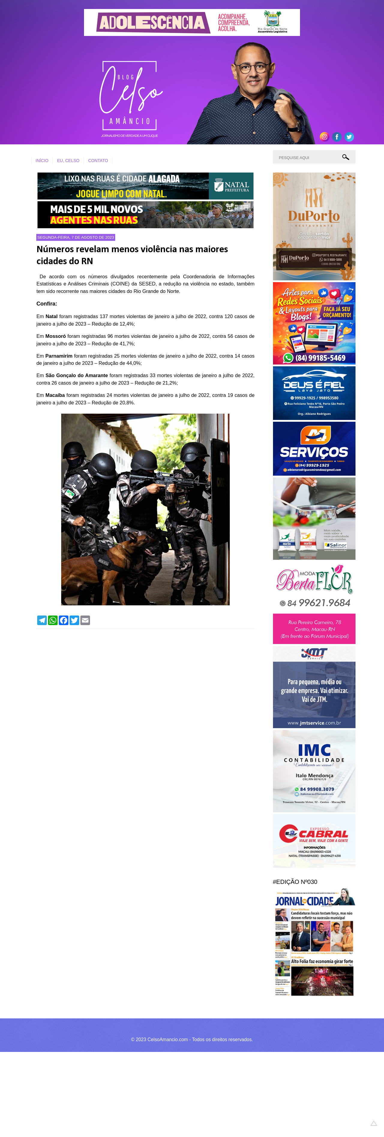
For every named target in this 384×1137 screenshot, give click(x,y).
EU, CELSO (68, 160)
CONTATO (98, 160)
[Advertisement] (180, 1094)
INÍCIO (42, 160)
